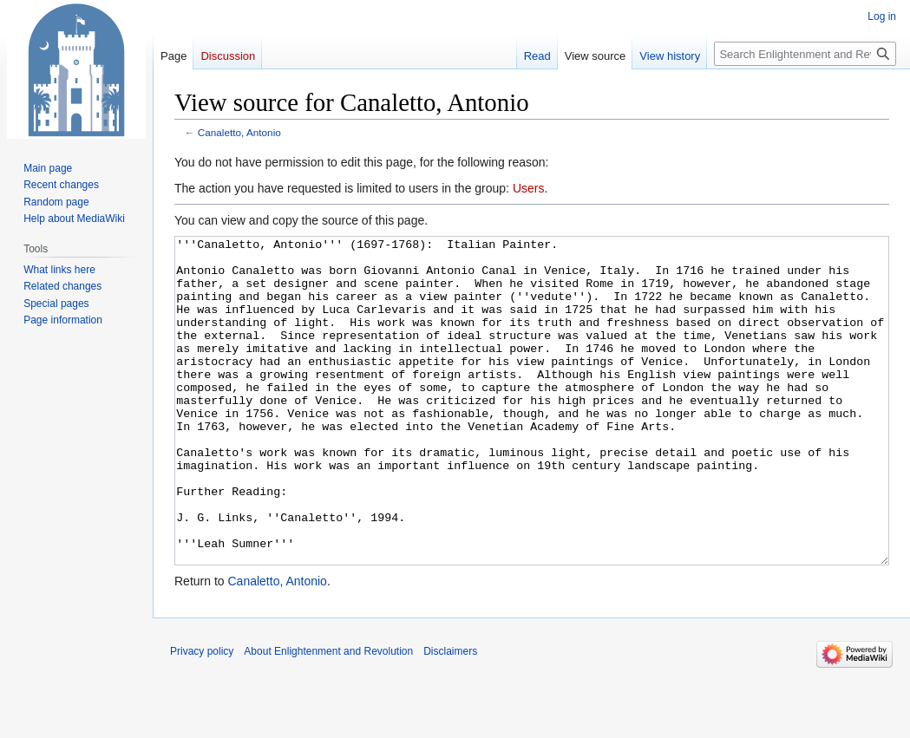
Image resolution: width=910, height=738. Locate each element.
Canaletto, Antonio (239, 132)
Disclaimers (450, 716)
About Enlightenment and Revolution (328, 716)
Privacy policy (201, 716)
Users (529, 188)
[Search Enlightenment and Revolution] (805, 54)
